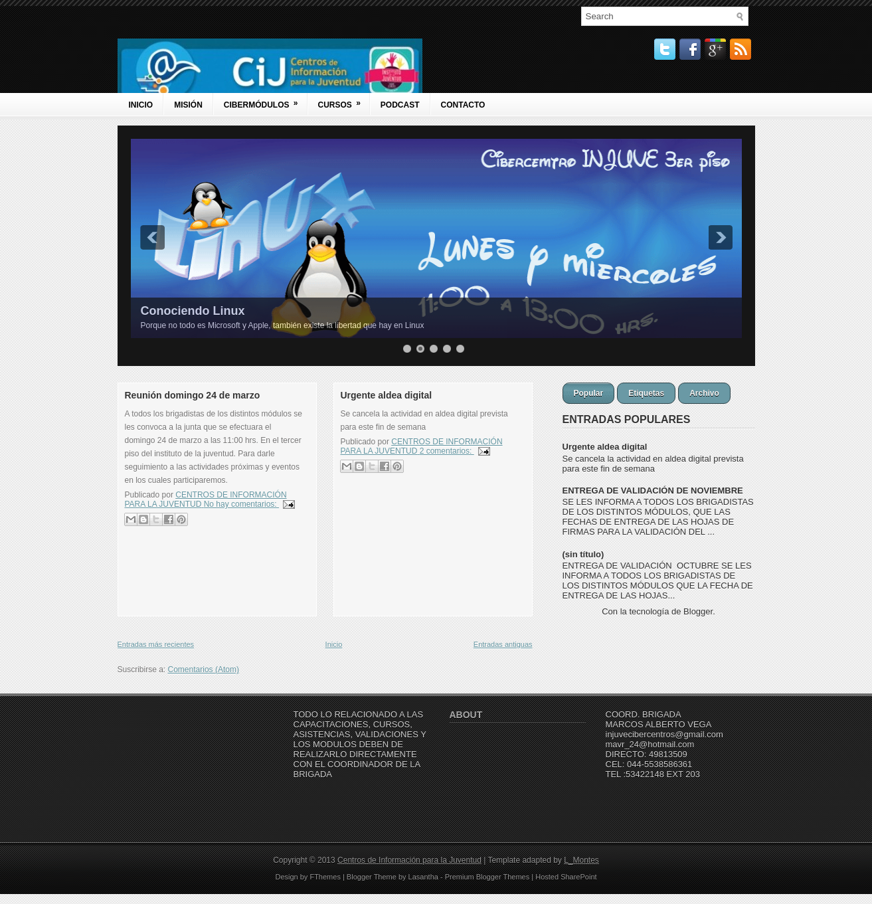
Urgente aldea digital (386, 395)
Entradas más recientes (156, 644)
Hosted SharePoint (565, 877)
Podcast (400, 105)
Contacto (463, 105)
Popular (589, 393)
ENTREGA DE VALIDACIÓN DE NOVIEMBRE (653, 491)
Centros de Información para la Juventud (409, 860)
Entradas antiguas (503, 644)
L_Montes (581, 860)
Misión (188, 105)
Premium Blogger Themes (487, 877)
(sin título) (583, 554)
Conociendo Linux (193, 310)
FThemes (324, 877)
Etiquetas (646, 393)
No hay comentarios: (241, 504)
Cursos (343, 101)
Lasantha (423, 877)
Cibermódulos (265, 101)
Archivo (704, 393)
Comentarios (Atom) (203, 669)
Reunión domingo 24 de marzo (192, 395)
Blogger (698, 611)
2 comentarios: (447, 451)
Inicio (141, 105)
